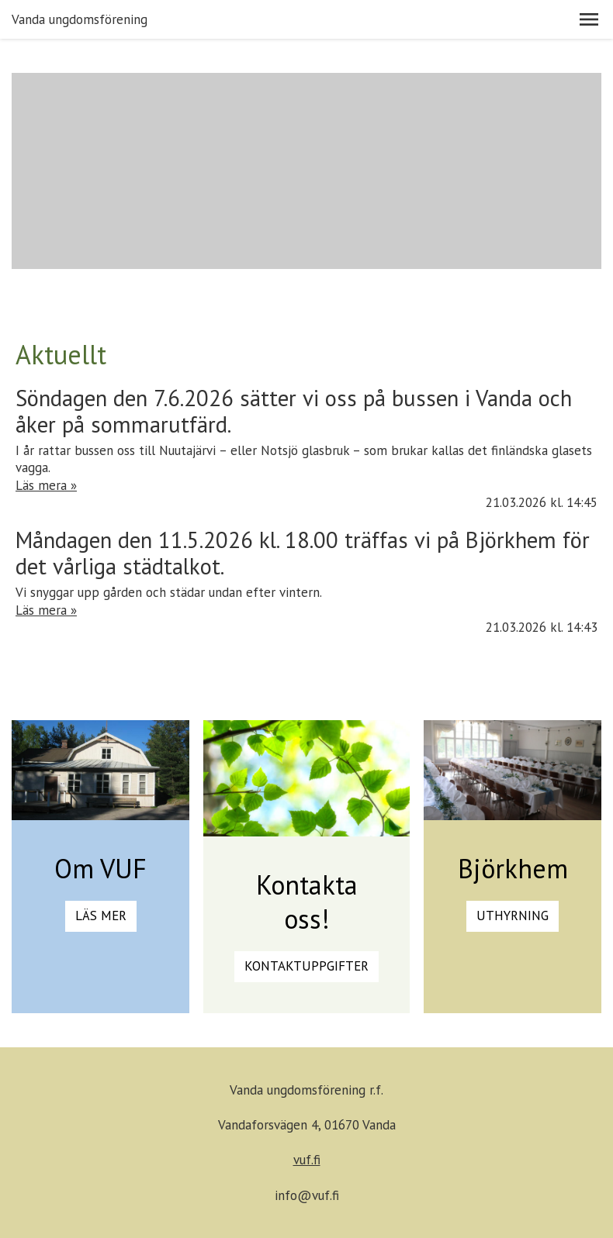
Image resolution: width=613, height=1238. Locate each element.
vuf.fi (306, 1159)
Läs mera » (46, 485)
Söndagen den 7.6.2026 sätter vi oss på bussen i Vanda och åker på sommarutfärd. (294, 411)
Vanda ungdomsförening (79, 19)
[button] (589, 19)
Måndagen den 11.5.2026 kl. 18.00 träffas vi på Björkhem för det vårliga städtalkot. (303, 553)
